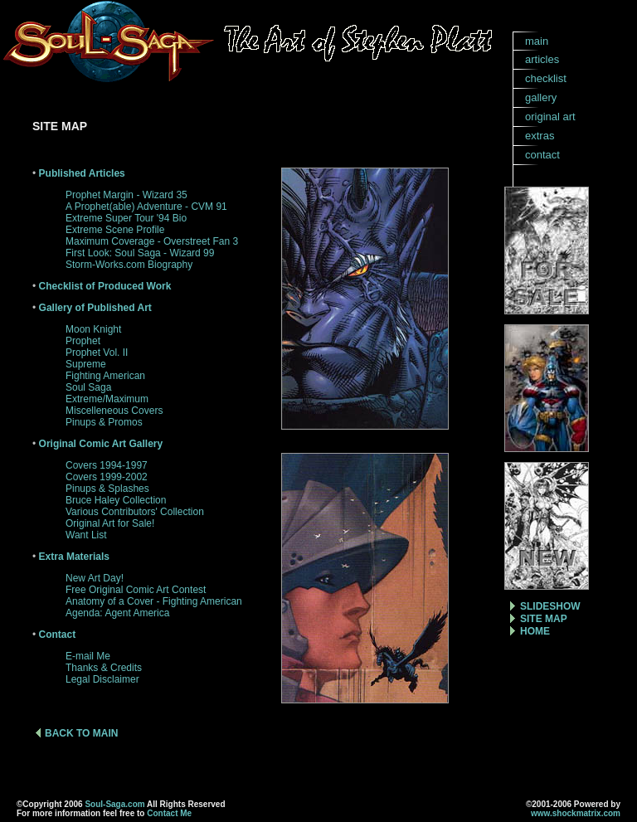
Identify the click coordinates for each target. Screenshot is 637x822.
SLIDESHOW (550, 606)
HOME (535, 631)
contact (542, 154)
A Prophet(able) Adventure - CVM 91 (146, 206)
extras (539, 135)
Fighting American (105, 376)
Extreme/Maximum (107, 399)
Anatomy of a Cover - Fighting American (154, 601)
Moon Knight (93, 329)
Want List (86, 535)
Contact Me (169, 813)
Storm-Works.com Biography (129, 264)
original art (550, 116)
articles (542, 59)
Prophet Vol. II (97, 352)
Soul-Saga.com (114, 804)
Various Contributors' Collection (135, 512)
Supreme (86, 364)
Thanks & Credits (104, 668)
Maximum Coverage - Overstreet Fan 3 (152, 241)
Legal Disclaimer (102, 679)
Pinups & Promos (104, 422)
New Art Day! (95, 578)
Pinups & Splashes (107, 488)
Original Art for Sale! (110, 523)
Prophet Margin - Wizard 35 (126, 195)
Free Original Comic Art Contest (136, 590)
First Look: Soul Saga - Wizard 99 (140, 253)
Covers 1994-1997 (107, 465)
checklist (545, 78)
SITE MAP (543, 619)
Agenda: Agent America (117, 613)
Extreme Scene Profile (115, 230)
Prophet (83, 341)
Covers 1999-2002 (107, 477)
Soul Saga (88, 387)
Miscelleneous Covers (114, 410)
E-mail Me (88, 656)
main (536, 41)
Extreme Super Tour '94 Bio (126, 218)
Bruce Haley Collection (116, 500)
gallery (541, 97)
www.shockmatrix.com (575, 813)
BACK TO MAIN (81, 733)
